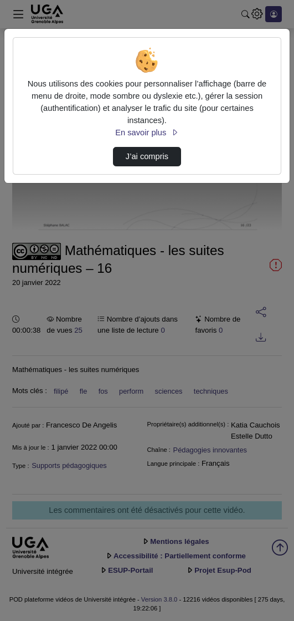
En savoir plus (146, 132)
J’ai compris (147, 156)
